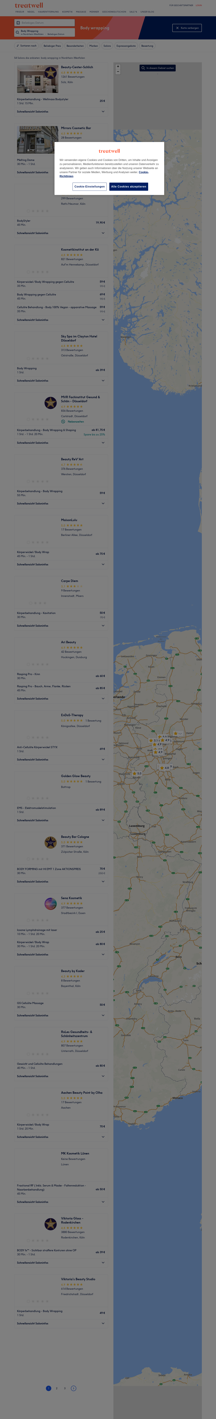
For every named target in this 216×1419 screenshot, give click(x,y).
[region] (109, 168)
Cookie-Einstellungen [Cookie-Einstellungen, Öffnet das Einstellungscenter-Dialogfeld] (89, 186)
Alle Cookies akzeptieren (128, 186)
